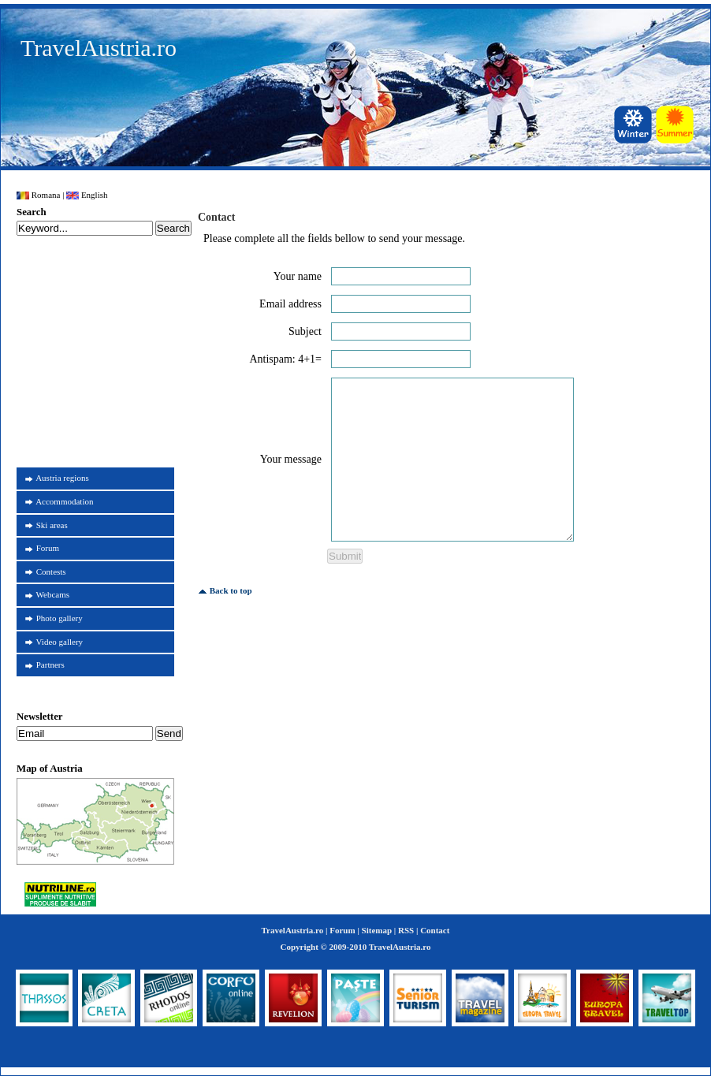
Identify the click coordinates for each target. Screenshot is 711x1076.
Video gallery (60, 641)
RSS (406, 930)
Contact (434, 930)
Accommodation (64, 501)
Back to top (225, 590)
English (86, 194)
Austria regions (62, 477)
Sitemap (377, 930)
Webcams (53, 594)
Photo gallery (59, 618)
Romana (38, 194)
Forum (47, 548)
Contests (51, 571)
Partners (50, 664)
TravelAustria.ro (98, 48)
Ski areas (52, 525)
